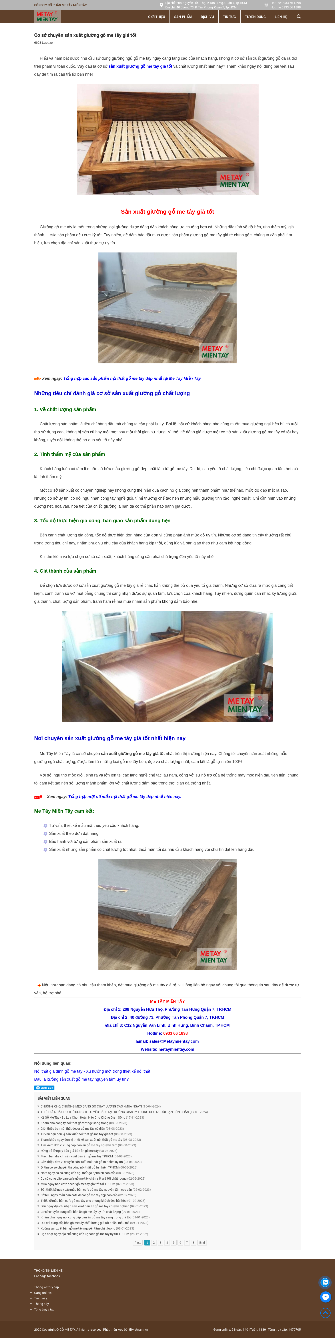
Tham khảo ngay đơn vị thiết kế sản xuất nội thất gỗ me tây (91, 1139)
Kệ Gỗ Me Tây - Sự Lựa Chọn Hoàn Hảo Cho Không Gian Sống (92, 1117)
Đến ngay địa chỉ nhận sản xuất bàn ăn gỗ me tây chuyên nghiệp (94, 1206)
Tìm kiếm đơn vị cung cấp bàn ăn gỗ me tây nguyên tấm (88, 1145)
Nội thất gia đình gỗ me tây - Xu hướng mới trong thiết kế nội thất (92, 1071)
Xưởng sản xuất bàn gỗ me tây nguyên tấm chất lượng (87, 1228)
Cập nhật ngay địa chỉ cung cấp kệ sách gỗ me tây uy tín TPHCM (94, 1234)
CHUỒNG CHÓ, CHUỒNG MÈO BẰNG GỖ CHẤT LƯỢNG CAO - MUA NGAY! (101, 1106)
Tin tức (229, 16)
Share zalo (44, 1088)
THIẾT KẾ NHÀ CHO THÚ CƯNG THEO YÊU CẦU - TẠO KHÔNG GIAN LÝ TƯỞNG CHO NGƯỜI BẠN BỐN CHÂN (124, 1112)
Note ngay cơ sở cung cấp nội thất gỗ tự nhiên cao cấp (87, 1173)
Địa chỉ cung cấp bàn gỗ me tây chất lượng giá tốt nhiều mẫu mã (94, 1223)
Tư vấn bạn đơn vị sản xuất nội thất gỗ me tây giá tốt (86, 1134)
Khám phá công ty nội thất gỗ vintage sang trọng (84, 1123)
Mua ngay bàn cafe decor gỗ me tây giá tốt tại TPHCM (87, 1184)
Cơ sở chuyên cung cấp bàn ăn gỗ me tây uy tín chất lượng (90, 1212)
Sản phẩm (183, 16)
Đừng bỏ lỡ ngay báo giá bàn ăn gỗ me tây (79, 1151)
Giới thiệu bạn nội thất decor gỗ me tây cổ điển (82, 1128)
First (138, 1242)
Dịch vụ (207, 16)
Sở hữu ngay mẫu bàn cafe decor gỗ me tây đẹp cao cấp (88, 1195)
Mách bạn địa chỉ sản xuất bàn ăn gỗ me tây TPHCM (86, 1156)
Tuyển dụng (255, 16)
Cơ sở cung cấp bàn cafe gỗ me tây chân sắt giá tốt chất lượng (93, 1178)
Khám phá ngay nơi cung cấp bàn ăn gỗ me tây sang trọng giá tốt (95, 1217)
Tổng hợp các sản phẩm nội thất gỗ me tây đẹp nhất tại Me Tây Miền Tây (132, 378)
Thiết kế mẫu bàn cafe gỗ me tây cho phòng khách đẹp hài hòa (93, 1200)
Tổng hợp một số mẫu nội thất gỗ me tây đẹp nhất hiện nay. (124, 796)
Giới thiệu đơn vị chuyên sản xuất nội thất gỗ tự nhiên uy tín (91, 1162)
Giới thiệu (156, 16)
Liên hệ (281, 16)
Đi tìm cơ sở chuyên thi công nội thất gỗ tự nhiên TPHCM (89, 1167)
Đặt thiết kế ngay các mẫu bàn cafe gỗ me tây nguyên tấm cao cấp (96, 1189)
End (202, 1242)
